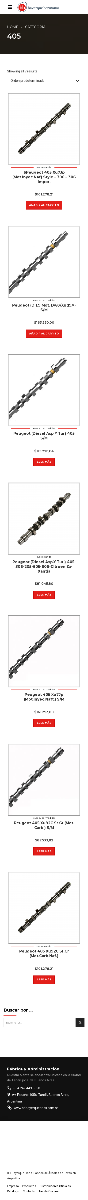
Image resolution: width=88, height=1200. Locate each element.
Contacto (29, 1191)
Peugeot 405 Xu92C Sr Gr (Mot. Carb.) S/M (44, 825)
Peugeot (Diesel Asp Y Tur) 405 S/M (44, 435)
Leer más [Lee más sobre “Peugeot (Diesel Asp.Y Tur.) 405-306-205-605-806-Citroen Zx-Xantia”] (44, 594)
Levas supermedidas (44, 300)
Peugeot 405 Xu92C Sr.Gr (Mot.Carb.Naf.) (44, 953)
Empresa (13, 1186)
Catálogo (13, 1191)
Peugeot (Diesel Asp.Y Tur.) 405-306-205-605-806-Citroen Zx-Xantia (44, 567)
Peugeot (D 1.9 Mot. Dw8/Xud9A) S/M (44, 307)
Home (12, 27)
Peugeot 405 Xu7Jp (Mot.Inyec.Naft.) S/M (44, 696)
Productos (29, 1186)
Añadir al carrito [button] (44, 205)
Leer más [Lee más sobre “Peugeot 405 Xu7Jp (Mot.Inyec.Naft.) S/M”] (44, 722)
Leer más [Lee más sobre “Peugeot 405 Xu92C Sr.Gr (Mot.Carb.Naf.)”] (44, 979)
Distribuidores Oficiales (55, 1186)
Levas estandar (44, 167)
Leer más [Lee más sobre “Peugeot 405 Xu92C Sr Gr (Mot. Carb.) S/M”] (44, 851)
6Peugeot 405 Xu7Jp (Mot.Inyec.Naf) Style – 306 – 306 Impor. (44, 177)
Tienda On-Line (48, 1191)
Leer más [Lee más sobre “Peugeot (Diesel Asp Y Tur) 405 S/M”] (44, 461)
